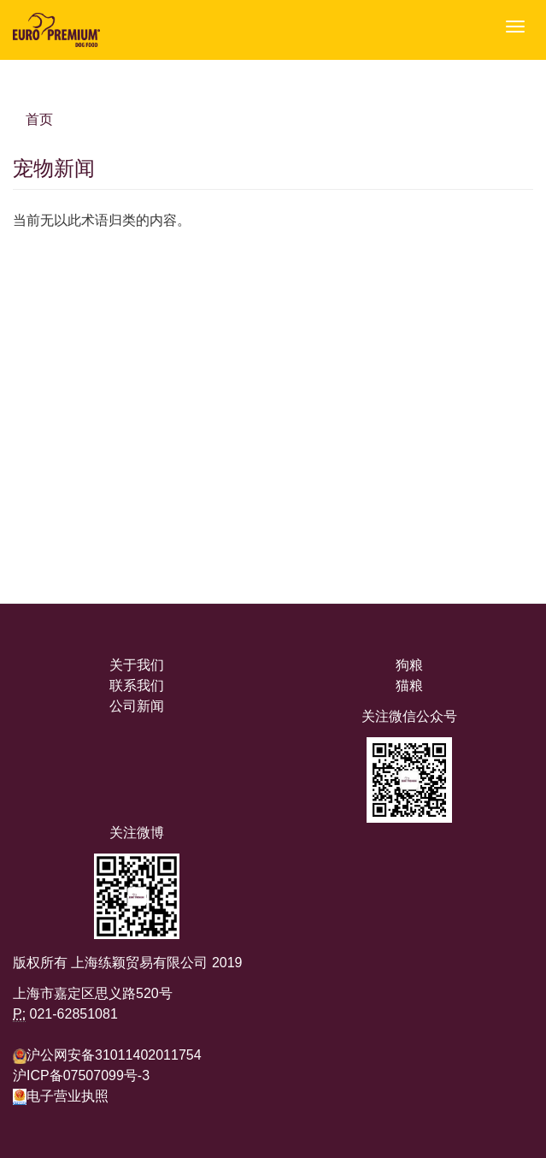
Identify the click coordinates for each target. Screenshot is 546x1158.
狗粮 (409, 665)
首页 (39, 119)
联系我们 (136, 685)
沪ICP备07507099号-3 (81, 1075)
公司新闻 (136, 706)
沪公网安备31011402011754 (114, 1055)
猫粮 (409, 685)
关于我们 (136, 665)
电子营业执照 (61, 1096)
